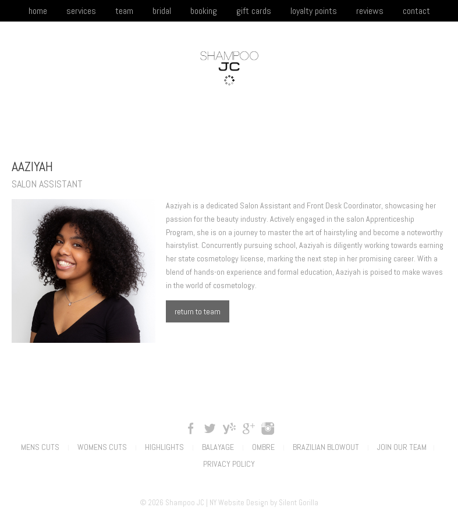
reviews (370, 11)
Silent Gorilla (298, 503)
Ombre (263, 447)
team (124, 11)
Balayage (218, 447)
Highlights (164, 447)
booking (203, 11)
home (38, 11)
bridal (161, 11)
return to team (198, 311)
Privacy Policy (229, 464)
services (81, 11)
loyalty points (313, 11)
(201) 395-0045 (395, 125)
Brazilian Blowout (326, 447)
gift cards (253, 11)
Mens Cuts (40, 447)
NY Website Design (239, 503)
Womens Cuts (102, 447)
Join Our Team (402, 447)
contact (416, 11)
